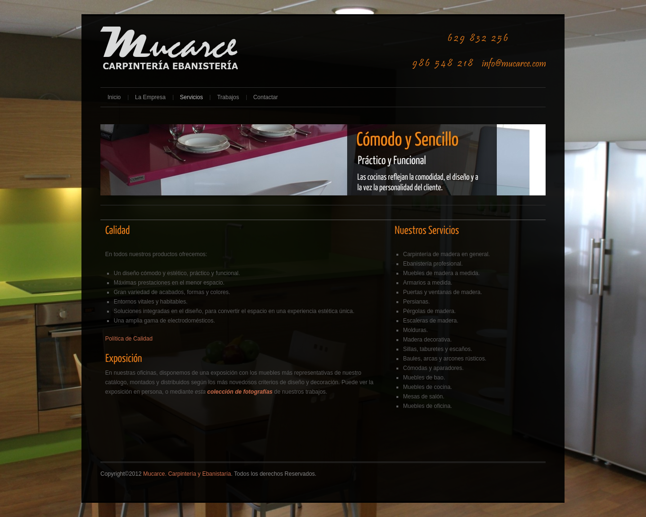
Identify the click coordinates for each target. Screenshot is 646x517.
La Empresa (150, 97)
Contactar (265, 97)
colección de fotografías (239, 391)
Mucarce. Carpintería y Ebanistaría (187, 474)
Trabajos (228, 97)
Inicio (114, 97)
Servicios (191, 97)
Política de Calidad (129, 338)
